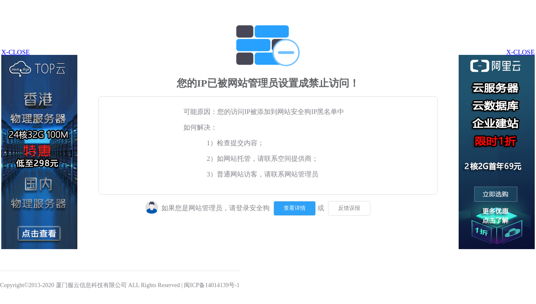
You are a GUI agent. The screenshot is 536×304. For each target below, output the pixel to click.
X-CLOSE (520, 52)
